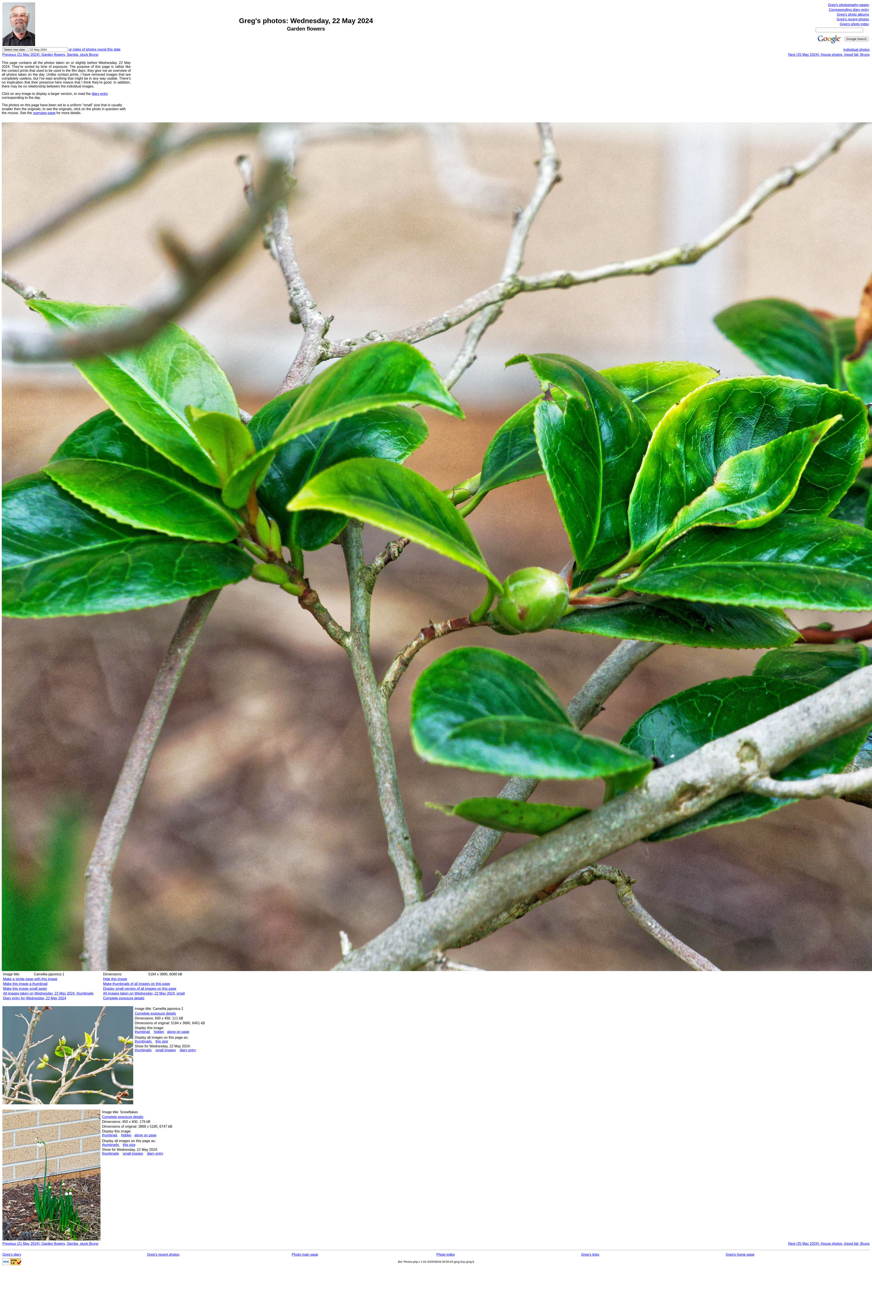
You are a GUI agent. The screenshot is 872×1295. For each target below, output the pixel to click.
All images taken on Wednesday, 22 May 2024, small (144, 993)
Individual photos (856, 49)
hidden (159, 1032)
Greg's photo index (854, 24)
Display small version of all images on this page (139, 988)
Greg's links (590, 1254)
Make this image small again (25, 988)
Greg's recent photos (853, 19)
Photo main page (305, 1254)
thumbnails (144, 1041)
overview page (44, 113)
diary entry (100, 94)
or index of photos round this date (95, 49)
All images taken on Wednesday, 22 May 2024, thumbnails (48, 993)
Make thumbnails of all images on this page (136, 984)
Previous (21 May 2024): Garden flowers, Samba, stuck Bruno (50, 55)
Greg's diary (11, 1254)
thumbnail (143, 1032)
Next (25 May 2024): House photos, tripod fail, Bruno (829, 55)
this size (161, 1041)
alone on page (178, 1032)
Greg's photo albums (853, 14)
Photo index (445, 1254)
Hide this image (115, 979)
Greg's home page (740, 1254)
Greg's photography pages (848, 5)
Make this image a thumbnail (25, 984)
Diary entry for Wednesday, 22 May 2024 (34, 998)
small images (165, 1050)
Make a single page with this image (30, 979)
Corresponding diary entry (849, 10)
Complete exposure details (123, 998)
